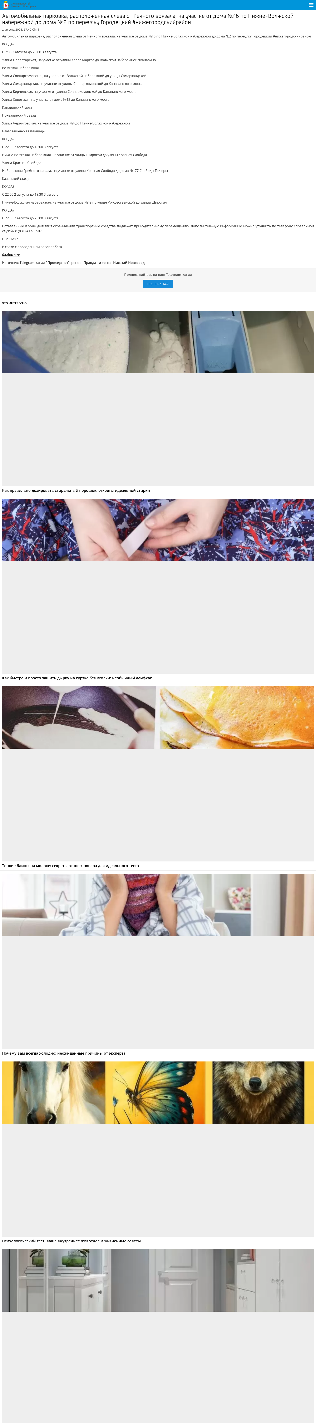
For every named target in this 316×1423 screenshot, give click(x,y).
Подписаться (158, 284)
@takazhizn (11, 254)
